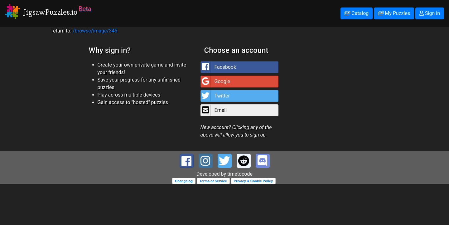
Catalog (357, 13)
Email (214, 110)
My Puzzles (394, 13)
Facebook (218, 67)
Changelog (184, 181)
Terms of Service (213, 181)
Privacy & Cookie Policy (253, 181)
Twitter (215, 96)
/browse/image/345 (95, 31)
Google (215, 81)
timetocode (240, 174)
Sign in (429, 13)
